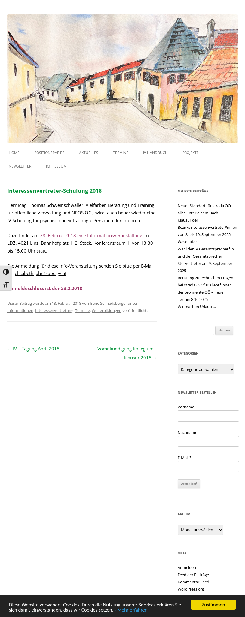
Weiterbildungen (106, 310)
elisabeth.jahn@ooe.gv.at (40, 273)
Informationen (20, 310)
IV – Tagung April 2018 (33, 349)
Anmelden (187, 567)
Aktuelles (88, 152)
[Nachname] (208, 441)
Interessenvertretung (54, 310)
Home (14, 152)
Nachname (187, 432)
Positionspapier (49, 152)
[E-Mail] (208, 466)
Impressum (56, 166)
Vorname (186, 407)
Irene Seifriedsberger (108, 303)
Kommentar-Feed (193, 582)
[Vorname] (208, 416)
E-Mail (184, 457)
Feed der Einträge (193, 574)
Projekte (190, 152)
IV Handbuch (155, 152)
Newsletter (20, 166)
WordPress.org (191, 589)
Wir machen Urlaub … (197, 306)
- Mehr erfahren (131, 610)
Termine (120, 152)
